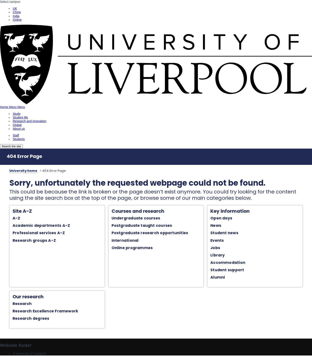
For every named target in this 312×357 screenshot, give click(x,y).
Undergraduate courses (135, 218)
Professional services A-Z (36, 233)
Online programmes (131, 248)
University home (20, 171)
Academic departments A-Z (38, 226)
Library (218, 255)
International (124, 240)
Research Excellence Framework (42, 311)
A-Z (14, 218)
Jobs (216, 248)
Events (218, 240)
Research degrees (28, 319)
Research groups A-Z (31, 240)
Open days (222, 218)
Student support (228, 270)
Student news (225, 233)
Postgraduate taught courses (141, 226)
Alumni (218, 277)
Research (19, 304)
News (216, 226)
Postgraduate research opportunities (149, 233)
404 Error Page (24, 156)
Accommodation (228, 263)
